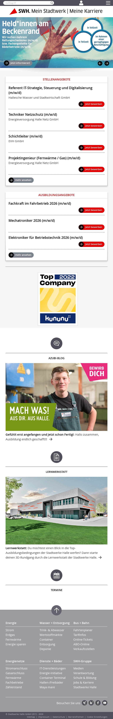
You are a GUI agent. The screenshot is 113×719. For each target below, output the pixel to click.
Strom (10, 630)
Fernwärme (13, 639)
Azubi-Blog (56, 358)
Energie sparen (16, 644)
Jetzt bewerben (93, 104)
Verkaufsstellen (83, 649)
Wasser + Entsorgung (55, 623)
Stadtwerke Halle (85, 687)
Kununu (91, 702)
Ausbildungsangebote (56, 195)
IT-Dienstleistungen (53, 668)
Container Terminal (53, 678)
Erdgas (10, 635)
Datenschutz (59, 716)
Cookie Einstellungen (97, 716)
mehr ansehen (23, 180)
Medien (78, 668)
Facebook (98, 702)
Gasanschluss (15, 673)
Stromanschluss (17, 668)
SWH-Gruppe (82, 661)
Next (106, 63)
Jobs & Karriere (83, 682)
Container (46, 639)
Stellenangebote (56, 79)
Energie (11, 623)
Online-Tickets (83, 639)
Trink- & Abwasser (52, 630)
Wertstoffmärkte (51, 635)
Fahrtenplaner (83, 630)
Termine (56, 590)
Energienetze (15, 661)
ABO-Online (81, 644)
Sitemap (31, 716)
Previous (100, 63)
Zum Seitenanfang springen (56, 610)
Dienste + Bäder (51, 661)
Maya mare (47, 687)
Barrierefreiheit (76, 716)
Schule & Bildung (84, 678)
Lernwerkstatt (56, 472)
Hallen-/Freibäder (51, 682)
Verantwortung (83, 673)
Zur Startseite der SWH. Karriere (56, 11)
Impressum (43, 716)
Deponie (45, 649)
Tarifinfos (79, 635)
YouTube (104, 702)
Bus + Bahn (81, 623)
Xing (84, 702)
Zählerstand (14, 687)
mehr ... (56, 402)
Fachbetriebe (14, 682)
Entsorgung (47, 644)
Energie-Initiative (51, 673)
